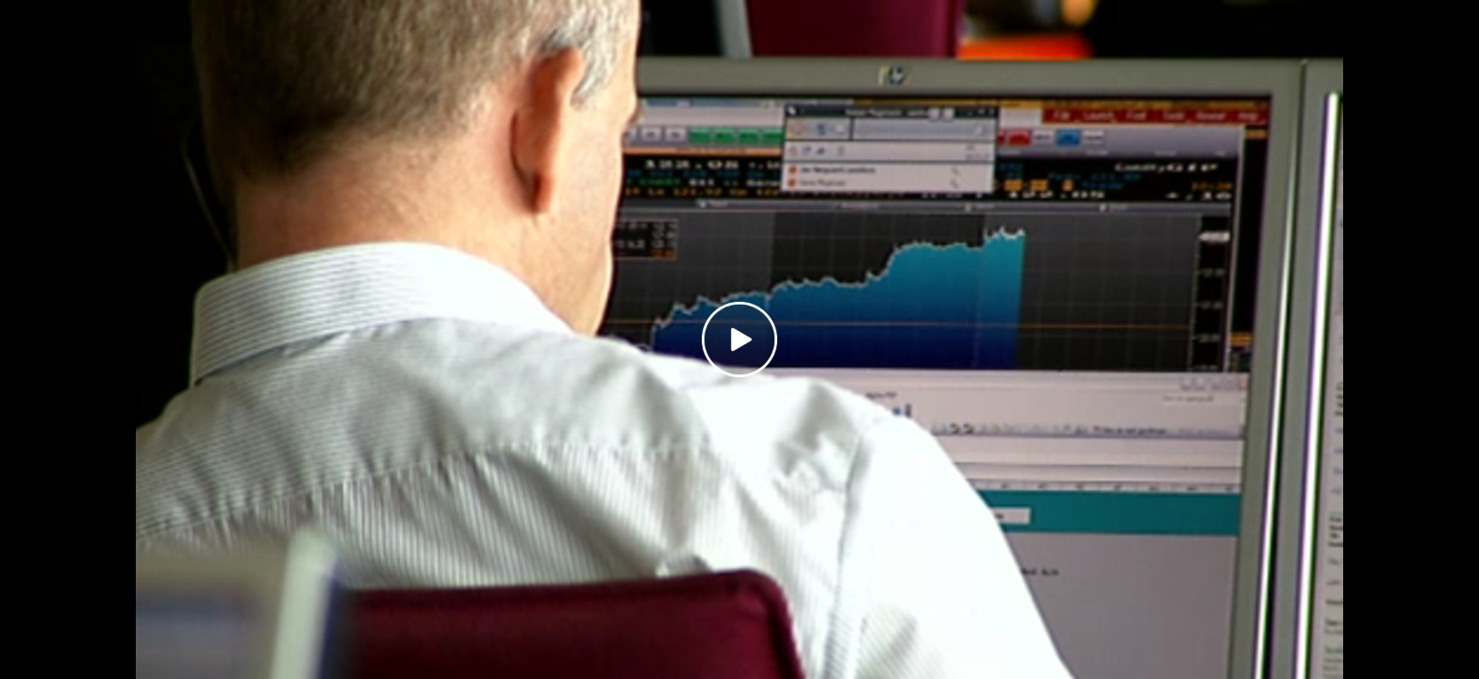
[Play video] (739, 339)
